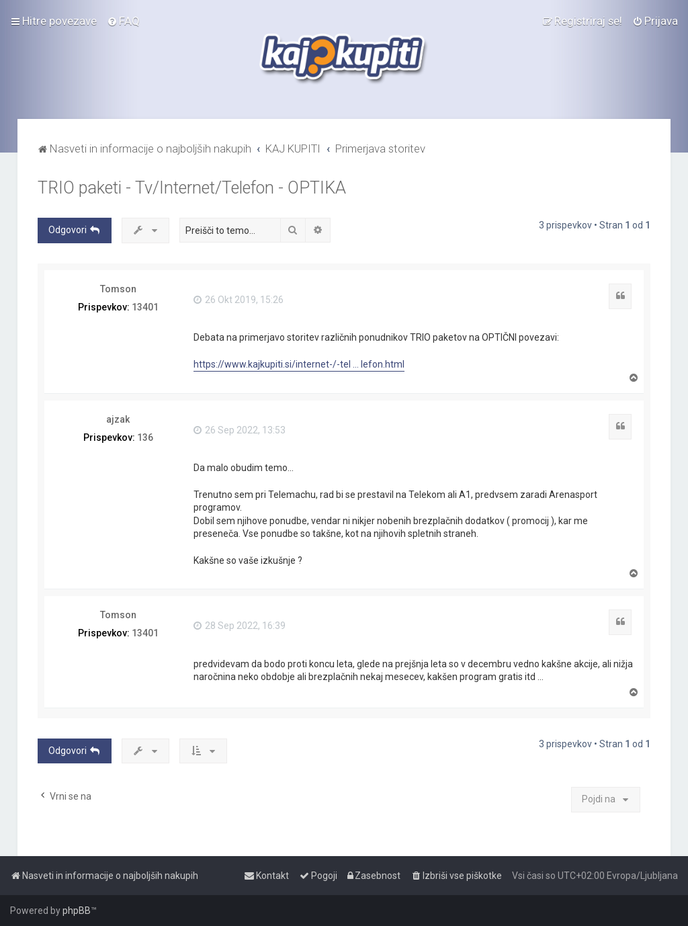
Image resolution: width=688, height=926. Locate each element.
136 (145, 437)
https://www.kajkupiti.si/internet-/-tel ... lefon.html (299, 364)
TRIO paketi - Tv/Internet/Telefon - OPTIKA (192, 188)
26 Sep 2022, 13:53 (240, 430)
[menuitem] (123, 20)
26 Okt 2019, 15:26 (239, 299)
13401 (145, 307)
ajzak (118, 419)
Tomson (118, 289)
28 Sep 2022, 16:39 (240, 625)
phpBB (76, 910)
